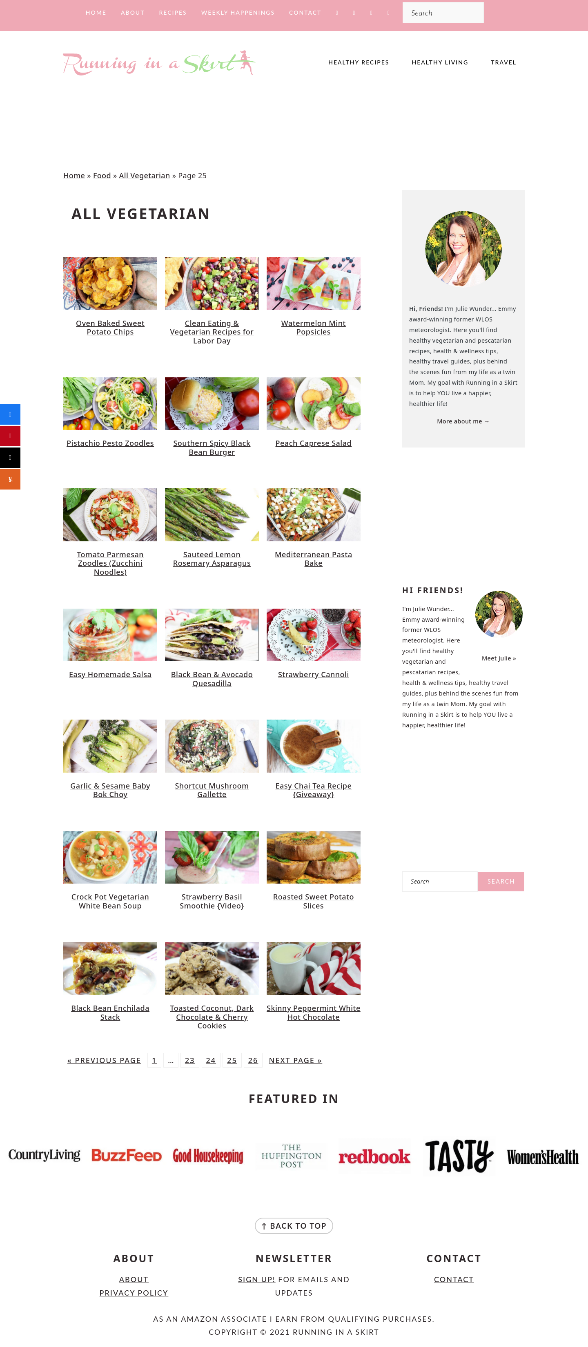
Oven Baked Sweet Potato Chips (110, 327)
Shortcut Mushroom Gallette (212, 790)
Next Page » (295, 1060)
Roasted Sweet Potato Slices (313, 901)
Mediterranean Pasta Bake (313, 558)
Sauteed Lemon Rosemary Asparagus (212, 558)
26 (253, 1060)
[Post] (10, 458)
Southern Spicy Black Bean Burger (211, 447)
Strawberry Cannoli (313, 674)
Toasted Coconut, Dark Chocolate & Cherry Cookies (212, 1016)
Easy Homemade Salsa (110, 674)
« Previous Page (104, 1060)
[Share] (10, 414)
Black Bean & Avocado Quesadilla (212, 678)
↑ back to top (294, 1225)
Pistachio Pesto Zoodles (110, 443)
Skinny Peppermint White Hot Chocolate (314, 1012)
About (134, 1279)
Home (74, 175)
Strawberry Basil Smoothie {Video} (212, 901)
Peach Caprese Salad (314, 443)
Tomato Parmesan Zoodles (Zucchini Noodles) (110, 563)
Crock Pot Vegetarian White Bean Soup (110, 901)
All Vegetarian (144, 175)
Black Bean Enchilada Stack (110, 1012)
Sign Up (255, 1279)
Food (102, 175)
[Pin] (10, 436)
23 (190, 1060)
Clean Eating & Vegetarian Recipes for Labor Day (212, 332)
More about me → (463, 421)
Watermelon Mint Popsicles (313, 327)
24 (211, 1060)
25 (232, 1060)
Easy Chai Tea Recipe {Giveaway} (313, 790)
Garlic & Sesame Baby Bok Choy (110, 790)
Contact (454, 1279)
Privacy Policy (134, 1292)
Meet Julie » (499, 658)
